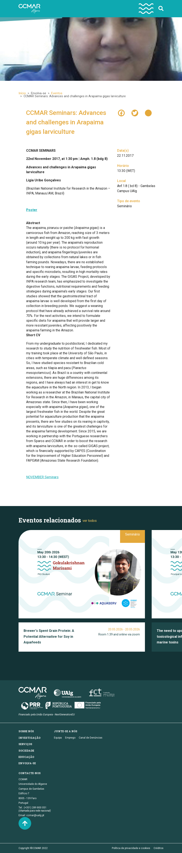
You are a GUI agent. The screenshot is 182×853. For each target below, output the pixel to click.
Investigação (29, 737)
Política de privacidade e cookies (131, 848)
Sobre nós (26, 731)
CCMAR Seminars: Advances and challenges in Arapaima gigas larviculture (66, 122)
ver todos (90, 521)
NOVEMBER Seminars (42, 477)
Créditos (158, 848)
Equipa (58, 737)
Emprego (70, 737)
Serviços (25, 744)
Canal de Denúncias (90, 737)
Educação (26, 756)
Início (22, 93)
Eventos (56, 93)
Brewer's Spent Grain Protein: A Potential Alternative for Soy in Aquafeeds (49, 636)
